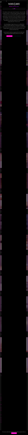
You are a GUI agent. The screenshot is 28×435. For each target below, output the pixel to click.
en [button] (14, 8)
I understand (14, 433)
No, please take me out (17, 36)
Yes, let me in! (9, 36)
